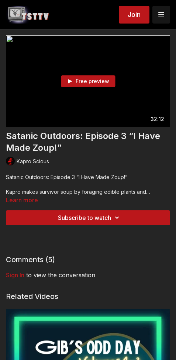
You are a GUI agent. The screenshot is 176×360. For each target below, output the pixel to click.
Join (134, 14)
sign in (15, 275)
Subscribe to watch (89, 217)
